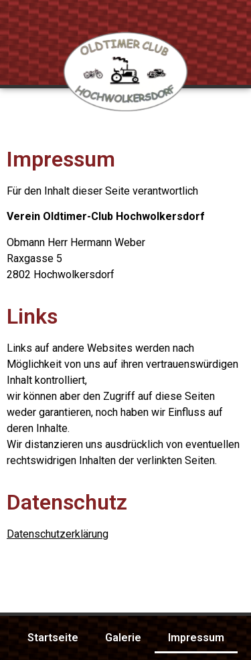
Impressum (196, 637)
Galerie (123, 637)
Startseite (52, 637)
